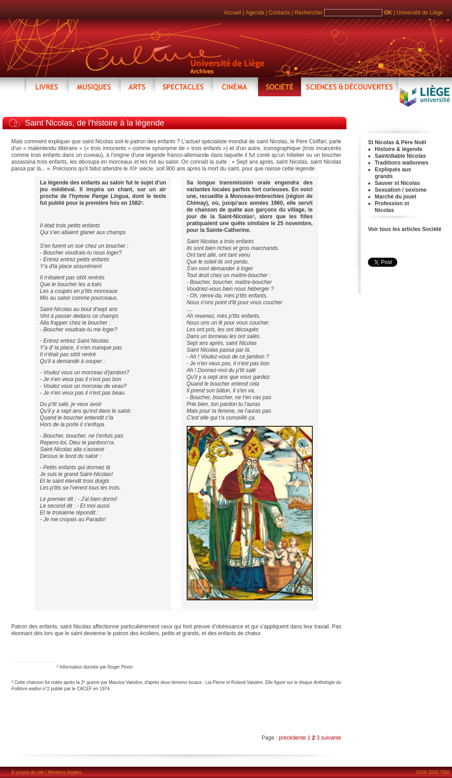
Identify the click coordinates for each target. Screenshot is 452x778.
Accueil (232, 12)
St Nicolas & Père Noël (397, 142)
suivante (331, 738)
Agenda (254, 12)
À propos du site (27, 772)
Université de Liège (419, 12)
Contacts (279, 12)
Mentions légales (64, 772)
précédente (293, 738)
